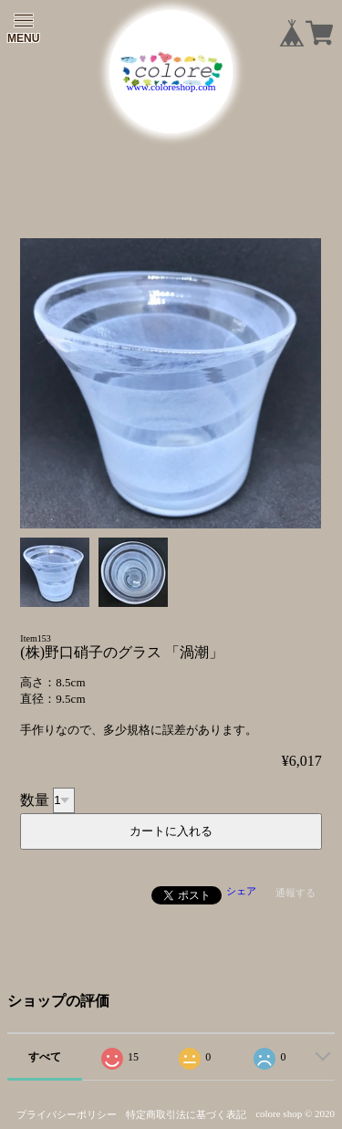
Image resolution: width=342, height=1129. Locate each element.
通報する (295, 892)
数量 (34, 799)
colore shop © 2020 (295, 1113)
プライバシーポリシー (66, 1114)
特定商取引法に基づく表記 (186, 1114)
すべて (44, 1057)
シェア (241, 890)
